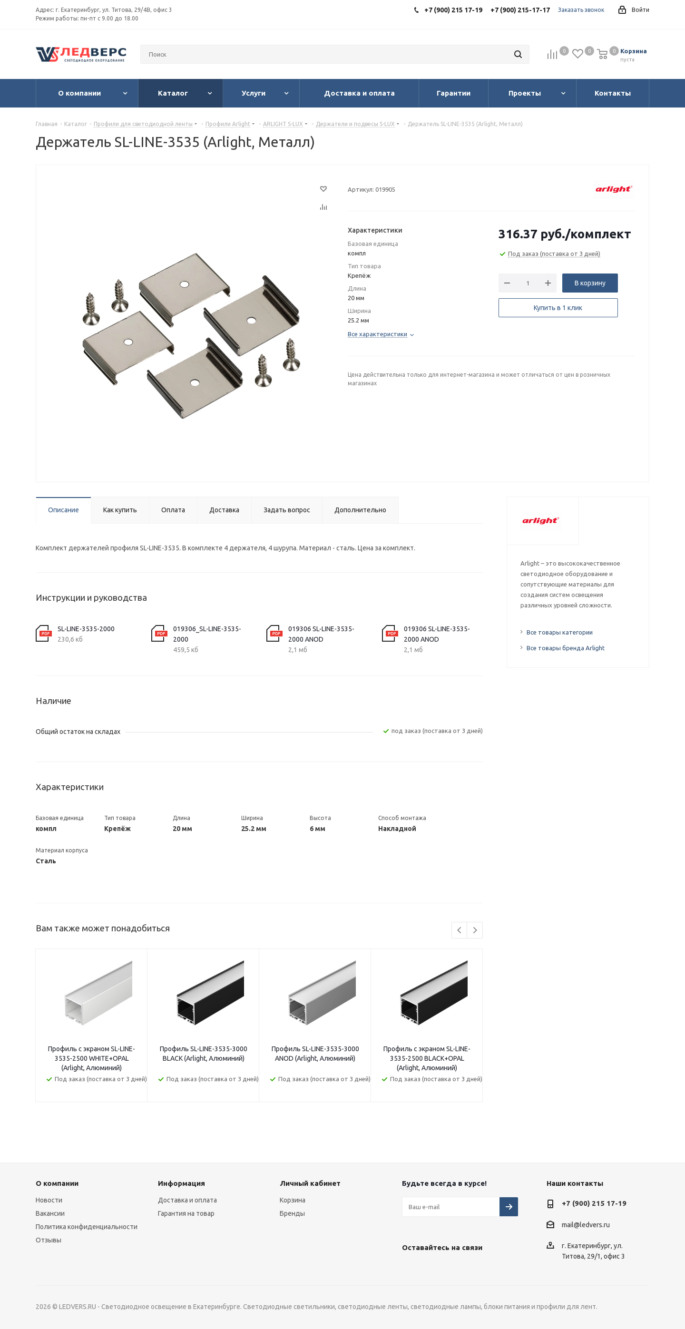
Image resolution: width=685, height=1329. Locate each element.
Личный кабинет (310, 1183)
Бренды (292, 1213)
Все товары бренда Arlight (566, 648)
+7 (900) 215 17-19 (594, 1203)
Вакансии (50, 1213)
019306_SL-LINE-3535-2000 (207, 634)
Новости (49, 1200)
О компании (57, 1183)
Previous (460, 930)
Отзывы (48, 1240)
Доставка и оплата (187, 1200)
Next (475, 930)
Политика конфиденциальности (86, 1227)
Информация (181, 1183)
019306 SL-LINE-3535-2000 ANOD (321, 634)
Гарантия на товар (186, 1213)
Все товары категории (560, 632)
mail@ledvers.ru (586, 1225)
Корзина (292, 1200)
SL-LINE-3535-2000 (86, 629)
